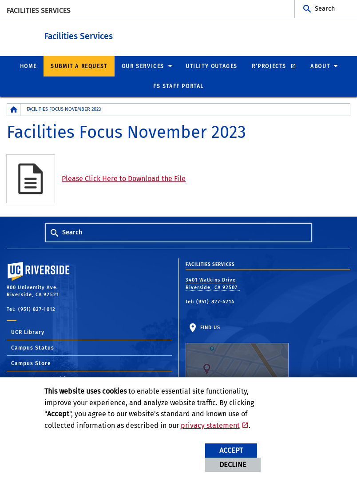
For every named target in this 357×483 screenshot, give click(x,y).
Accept (231, 450)
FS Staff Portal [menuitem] (178, 86)
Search (325, 8)
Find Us (237, 351)
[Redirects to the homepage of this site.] (13, 109)
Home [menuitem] (28, 66)
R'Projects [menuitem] (270, 66)
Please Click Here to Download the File (124, 178)
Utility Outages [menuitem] (212, 66)
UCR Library (27, 332)
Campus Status (32, 347)
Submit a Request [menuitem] (79, 66)
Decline (232, 464)
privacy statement (210, 425)
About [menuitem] (320, 66)
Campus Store (31, 363)
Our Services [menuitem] (143, 66)
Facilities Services (39, 10)
